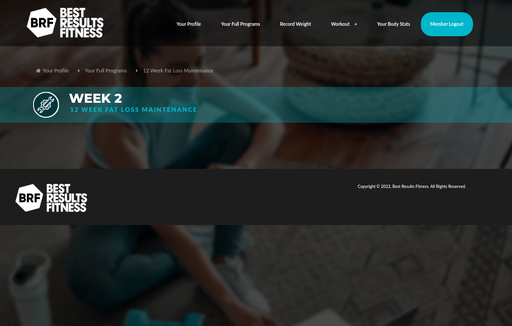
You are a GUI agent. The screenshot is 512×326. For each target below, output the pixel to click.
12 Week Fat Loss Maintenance (178, 70)
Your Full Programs (240, 24)
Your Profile (188, 24)
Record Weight (295, 24)
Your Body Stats (393, 24)
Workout (344, 24)
